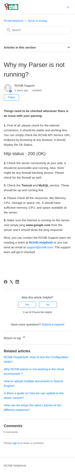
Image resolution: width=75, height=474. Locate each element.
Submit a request (53, 324)
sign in (16, 443)
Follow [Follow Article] (11, 97)
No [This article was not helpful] (47, 304)
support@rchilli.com (40, 247)
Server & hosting (37, 20)
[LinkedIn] (17, 282)
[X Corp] (11, 282)
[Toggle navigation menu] (68, 7)
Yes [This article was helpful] (27, 304)
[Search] (37, 30)
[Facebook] (5, 282)
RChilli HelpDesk (13, 20)
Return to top (15, 337)
